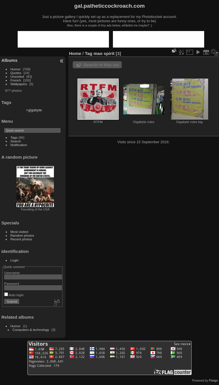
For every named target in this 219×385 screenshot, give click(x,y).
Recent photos (21, 239)
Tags (14, 137)
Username (12, 273)
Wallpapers (19, 84)
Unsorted (17, 76)
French (16, 80)
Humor (16, 69)
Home (75, 53)
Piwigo (213, 380)
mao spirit (104, 53)
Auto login (14, 295)
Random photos (22, 235)
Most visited (19, 232)
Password (11, 283)
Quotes (16, 73)
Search (16, 141)
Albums (9, 60)
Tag (88, 53)
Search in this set (101, 64)
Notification (19, 145)
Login (15, 260)
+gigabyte (34, 110)
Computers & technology (31, 329)
